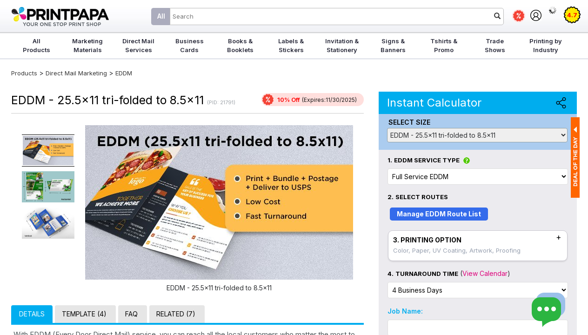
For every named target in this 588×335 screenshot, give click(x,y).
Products (24, 73)
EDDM (123, 73)
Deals (518, 15)
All (161, 16)
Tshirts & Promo (443, 45)
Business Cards (189, 45)
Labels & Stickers (291, 45)
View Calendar (485, 273)
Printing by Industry (545, 45)
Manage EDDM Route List (439, 214)
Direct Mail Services (138, 45)
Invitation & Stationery (342, 45)
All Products (36, 45)
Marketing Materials (87, 45)
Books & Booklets (240, 45)
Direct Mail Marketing (76, 73)
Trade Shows (495, 45)
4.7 (572, 15)
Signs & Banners (393, 45)
